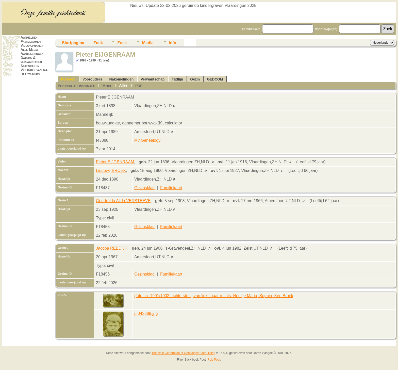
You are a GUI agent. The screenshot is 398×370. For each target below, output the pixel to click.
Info (172, 43)
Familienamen (31, 41)
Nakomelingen (121, 79)
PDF (138, 86)
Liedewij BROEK (111, 170)
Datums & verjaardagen (31, 60)
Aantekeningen (32, 54)
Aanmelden (29, 37)
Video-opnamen (32, 45)
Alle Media (29, 49)
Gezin (195, 79)
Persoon (68, 79)
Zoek (98, 43)
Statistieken (30, 66)
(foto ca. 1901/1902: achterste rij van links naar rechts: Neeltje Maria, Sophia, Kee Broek (213, 296)
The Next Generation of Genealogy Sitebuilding (183, 353)
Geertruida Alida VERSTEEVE (123, 201)
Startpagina (73, 43)
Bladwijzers (30, 74)
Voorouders (92, 79)
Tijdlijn (177, 79)
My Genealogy (147, 140)
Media (148, 43)
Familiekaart (171, 188)
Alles (123, 85)
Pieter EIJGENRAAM (115, 162)
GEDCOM (215, 79)
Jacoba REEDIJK (111, 248)
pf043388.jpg (146, 313)
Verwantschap (152, 79)
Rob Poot (213, 359)
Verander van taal (35, 70)
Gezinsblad (144, 188)
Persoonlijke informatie (76, 86)
